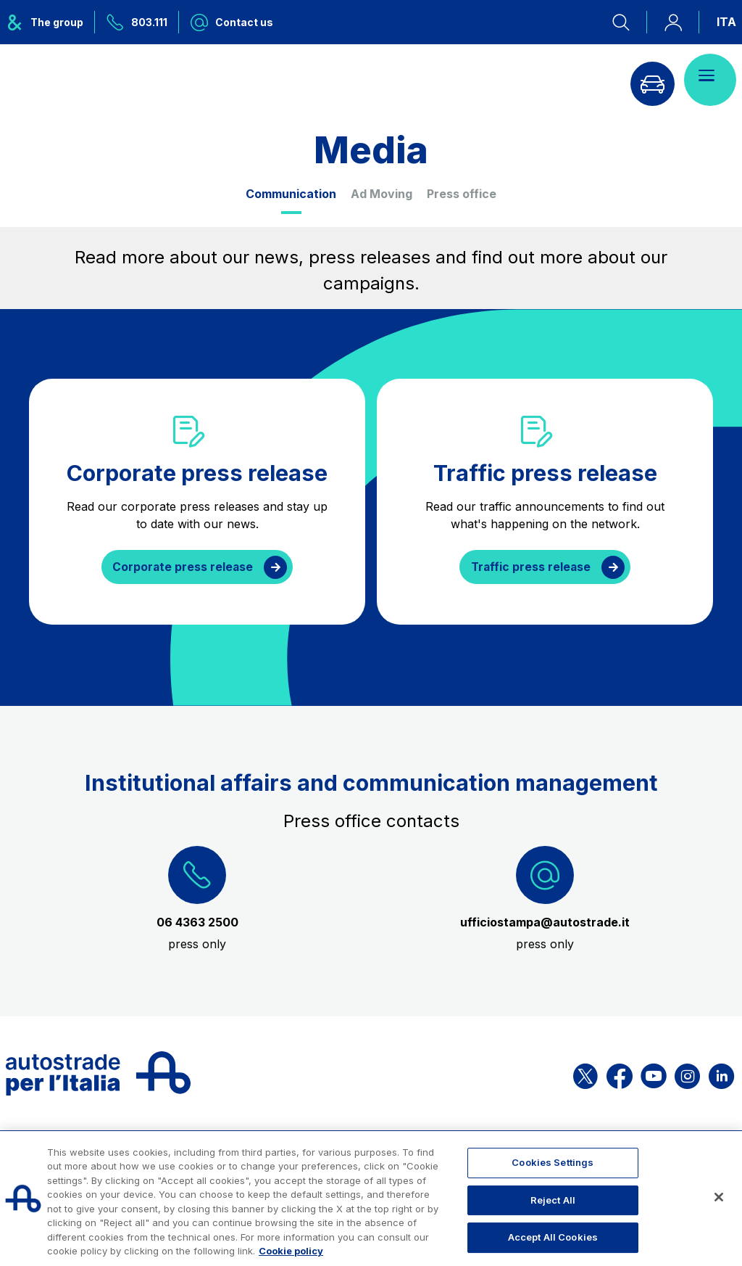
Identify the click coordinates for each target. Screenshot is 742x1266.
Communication (291, 193)
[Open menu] (710, 80)
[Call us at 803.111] (137, 22)
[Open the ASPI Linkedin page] (721, 1074)
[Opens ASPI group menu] (50, 22)
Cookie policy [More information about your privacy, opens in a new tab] (291, 1251)
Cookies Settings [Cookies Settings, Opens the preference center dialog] (552, 1162)
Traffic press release (530, 567)
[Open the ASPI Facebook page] (619, 1074)
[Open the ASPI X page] (585, 1074)
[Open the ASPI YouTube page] (654, 1074)
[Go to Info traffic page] (648, 80)
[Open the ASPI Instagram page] (687, 1074)
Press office (461, 193)
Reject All (552, 1200)
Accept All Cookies (553, 1237)
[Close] (719, 1197)
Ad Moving (381, 193)
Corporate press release (183, 567)
